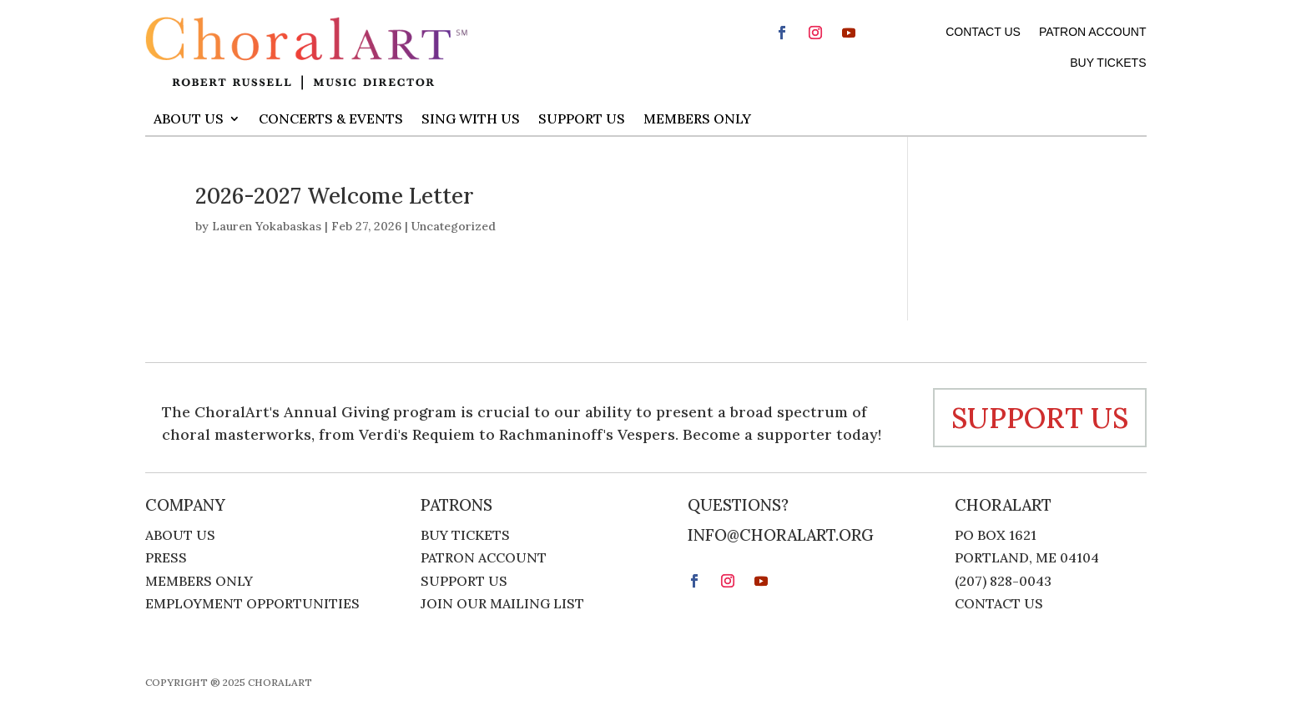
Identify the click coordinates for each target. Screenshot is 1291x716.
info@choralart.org (781, 535)
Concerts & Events (331, 118)
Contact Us (983, 31)
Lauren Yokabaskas (266, 226)
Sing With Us (470, 118)
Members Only (697, 118)
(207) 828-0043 (1003, 580)
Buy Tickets (1108, 62)
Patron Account (1093, 31)
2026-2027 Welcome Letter (334, 195)
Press (166, 559)
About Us (189, 118)
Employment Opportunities (252, 605)
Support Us (581, 118)
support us (1039, 418)
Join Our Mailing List (502, 605)
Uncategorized (453, 226)
